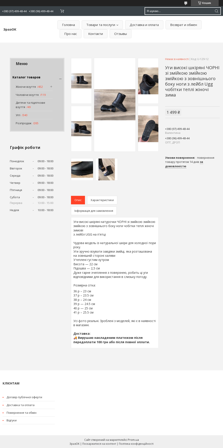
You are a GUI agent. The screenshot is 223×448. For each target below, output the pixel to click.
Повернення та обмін (21, 413)
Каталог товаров (26, 77)
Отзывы (120, 33)
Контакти (95, 33)
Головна (68, 24)
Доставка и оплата (144, 24)
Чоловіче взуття (27, 95)
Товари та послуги (100, 24)
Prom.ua (133, 440)
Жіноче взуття (26, 87)
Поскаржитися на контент (99, 444)
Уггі (18, 115)
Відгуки (12, 420)
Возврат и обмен (183, 24)
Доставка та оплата (21, 405)
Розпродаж (23, 123)
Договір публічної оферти (24, 397)
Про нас (70, 33)
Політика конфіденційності (136, 444)
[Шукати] (216, 11)
